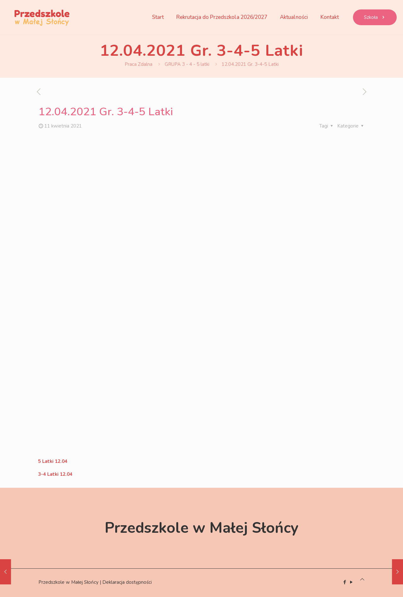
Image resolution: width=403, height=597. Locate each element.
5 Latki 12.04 (52, 461)
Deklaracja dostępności (127, 582)
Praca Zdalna (138, 64)
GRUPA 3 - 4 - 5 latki (187, 64)
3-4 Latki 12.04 (55, 474)
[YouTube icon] (351, 582)
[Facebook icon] (344, 582)
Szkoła (375, 17)
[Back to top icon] (362, 579)
